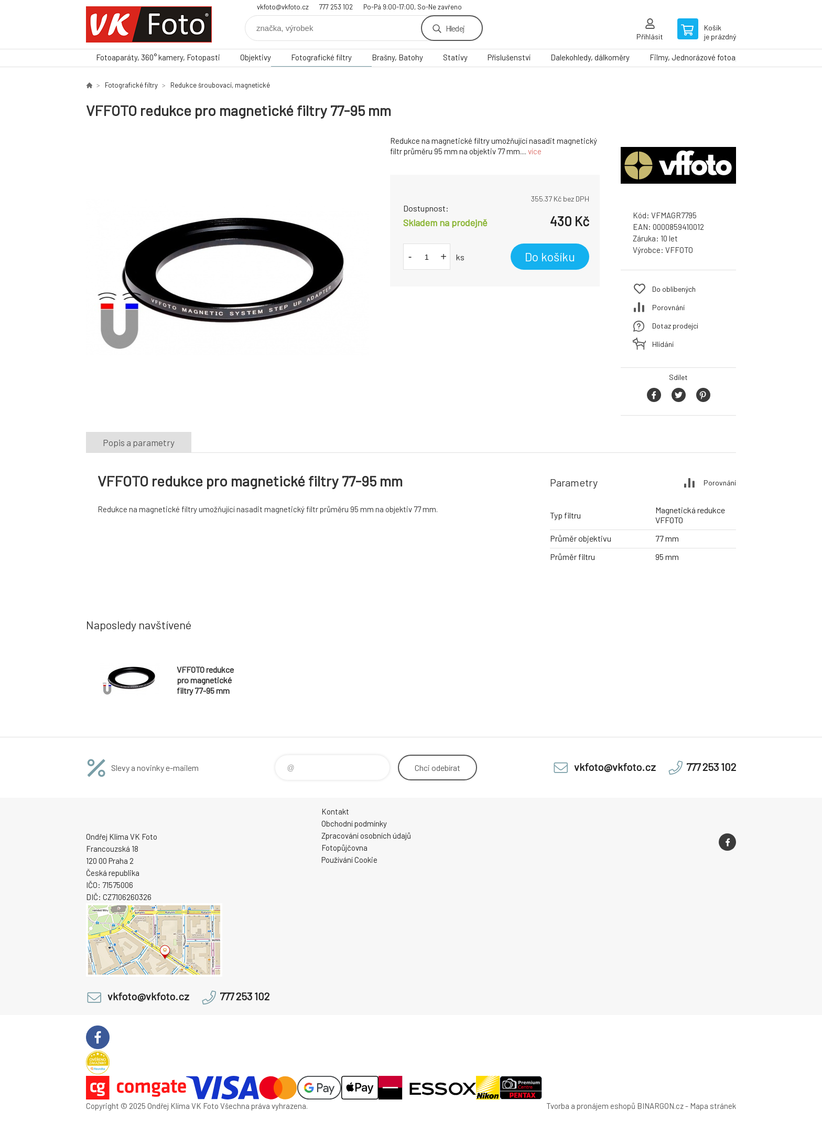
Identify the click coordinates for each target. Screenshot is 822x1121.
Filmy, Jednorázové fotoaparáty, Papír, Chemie (728, 57)
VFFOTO (679, 250)
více (535, 151)
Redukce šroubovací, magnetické (220, 85)
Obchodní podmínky (354, 823)
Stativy (455, 57)
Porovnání (668, 307)
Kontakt (335, 811)
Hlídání (663, 344)
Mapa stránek (713, 1106)
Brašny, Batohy (397, 57)
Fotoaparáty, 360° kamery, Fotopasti (158, 57)
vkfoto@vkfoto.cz (283, 7)
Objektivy (255, 57)
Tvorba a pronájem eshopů (590, 1106)
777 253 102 (336, 7)
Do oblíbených (674, 288)
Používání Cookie (349, 859)
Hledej (455, 28)
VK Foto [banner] (149, 24)
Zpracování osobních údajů (366, 835)
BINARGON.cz (660, 1106)
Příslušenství (509, 57)
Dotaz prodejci (675, 325)
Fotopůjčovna (344, 847)
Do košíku (550, 256)
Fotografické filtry (321, 57)
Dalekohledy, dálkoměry (590, 57)
